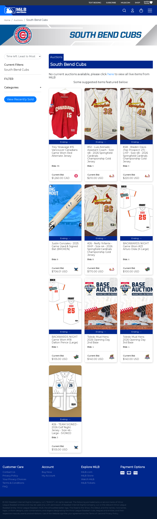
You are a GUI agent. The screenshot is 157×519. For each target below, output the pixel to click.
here (110, 74)
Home (7, 20)
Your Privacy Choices (14, 479)
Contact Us (9, 472)
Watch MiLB (87, 479)
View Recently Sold (20, 99)
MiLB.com (125, 3)
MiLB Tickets (88, 482)
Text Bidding (95, 3)
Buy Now (47, 472)
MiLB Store (87, 475)
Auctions (18, 20)
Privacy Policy (10, 475)
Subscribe (111, 3)
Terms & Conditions (13, 482)
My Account (48, 475)
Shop (137, 3)
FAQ (5, 486)
